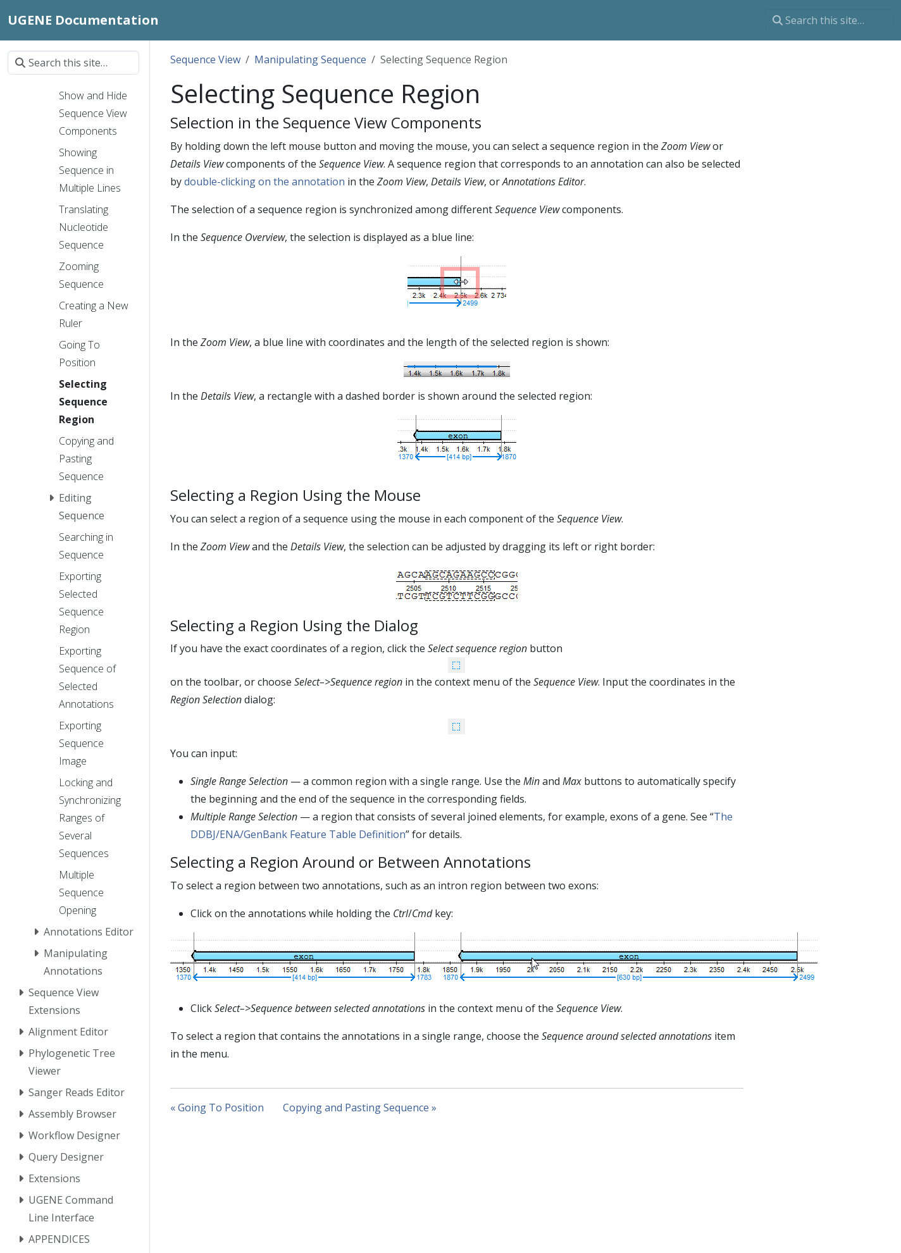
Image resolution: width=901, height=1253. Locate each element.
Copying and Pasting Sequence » (360, 1107)
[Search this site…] (829, 20)
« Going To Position (217, 1107)
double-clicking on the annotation (264, 181)
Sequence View (205, 59)
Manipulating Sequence (310, 59)
